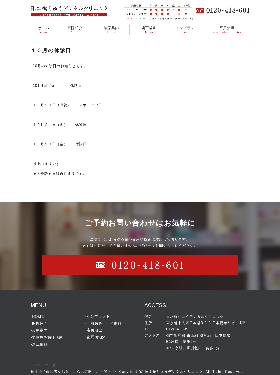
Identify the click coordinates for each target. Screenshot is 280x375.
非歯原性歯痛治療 (47, 337)
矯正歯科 (39, 344)
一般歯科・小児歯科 (104, 323)
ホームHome (44, 30)
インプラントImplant (187, 30)
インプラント (98, 316)
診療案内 (39, 330)
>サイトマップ (43, 365)
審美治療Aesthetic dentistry (227, 30)
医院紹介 (39, 323)
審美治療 (94, 330)
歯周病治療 (96, 337)
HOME (38, 316)
